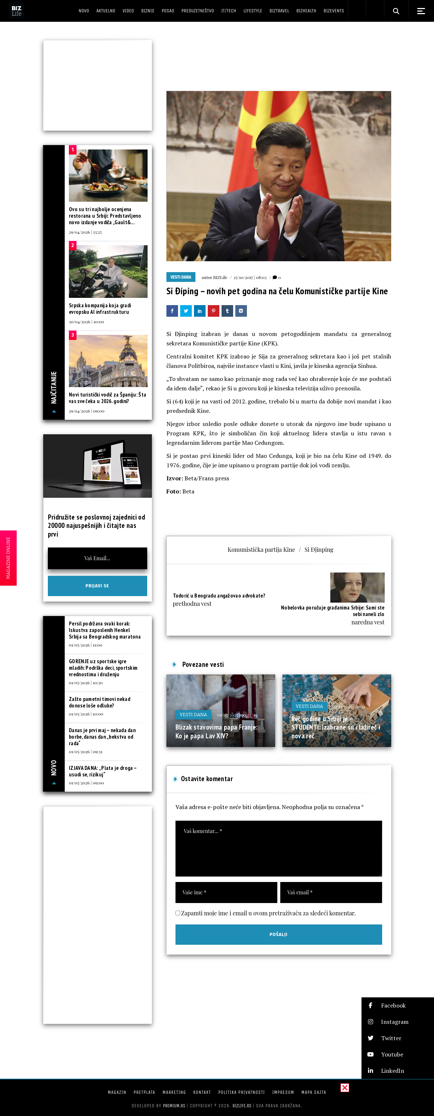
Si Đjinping (319, 549)
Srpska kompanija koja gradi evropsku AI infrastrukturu (100, 308)
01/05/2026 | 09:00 (86, 782)
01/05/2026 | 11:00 (85, 645)
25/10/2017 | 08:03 (249, 277)
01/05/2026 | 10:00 (86, 714)
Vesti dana (181, 277)
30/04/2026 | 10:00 (86, 321)
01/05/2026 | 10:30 (86, 682)
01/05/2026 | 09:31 (85, 751)
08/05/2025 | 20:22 (234, 715)
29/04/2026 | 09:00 (86, 411)
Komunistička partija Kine (261, 549)
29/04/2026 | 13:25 (85, 232)
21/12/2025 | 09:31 (349, 706)
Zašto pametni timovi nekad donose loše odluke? (99, 702)
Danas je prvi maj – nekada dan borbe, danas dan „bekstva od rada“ (102, 737)
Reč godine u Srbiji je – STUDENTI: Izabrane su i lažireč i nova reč (336, 727)
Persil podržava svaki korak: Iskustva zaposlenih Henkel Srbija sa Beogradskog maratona (105, 630)
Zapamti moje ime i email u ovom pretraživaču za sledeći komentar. (268, 913)
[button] (397, 1005)
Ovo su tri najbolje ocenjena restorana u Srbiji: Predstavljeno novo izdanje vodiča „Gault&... (105, 216)
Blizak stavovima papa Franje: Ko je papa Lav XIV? (216, 731)
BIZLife (220, 277)
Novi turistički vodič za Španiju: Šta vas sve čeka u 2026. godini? (107, 398)
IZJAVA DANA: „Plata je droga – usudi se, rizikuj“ (102, 771)
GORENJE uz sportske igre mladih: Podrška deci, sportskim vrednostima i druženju (103, 668)
